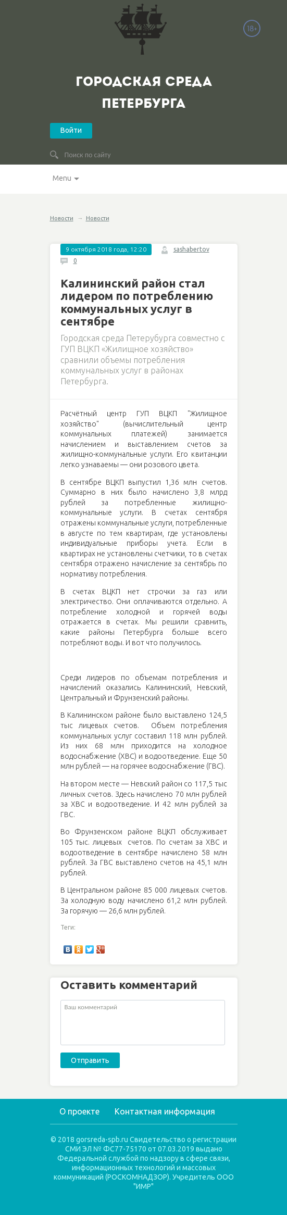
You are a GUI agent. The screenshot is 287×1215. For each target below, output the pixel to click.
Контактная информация (165, 1111)
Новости (61, 218)
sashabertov (191, 249)
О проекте (79, 1111)
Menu (62, 178)
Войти (71, 130)
